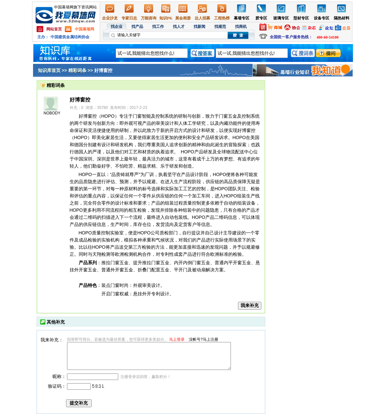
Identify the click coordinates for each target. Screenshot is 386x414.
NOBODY (52, 113)
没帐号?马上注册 (203, 339)
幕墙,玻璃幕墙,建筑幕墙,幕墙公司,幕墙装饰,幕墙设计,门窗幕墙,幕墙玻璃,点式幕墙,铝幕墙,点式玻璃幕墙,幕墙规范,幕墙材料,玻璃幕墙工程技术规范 (193, 22)
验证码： (57, 386)
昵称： (59, 376)
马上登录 (177, 339)
